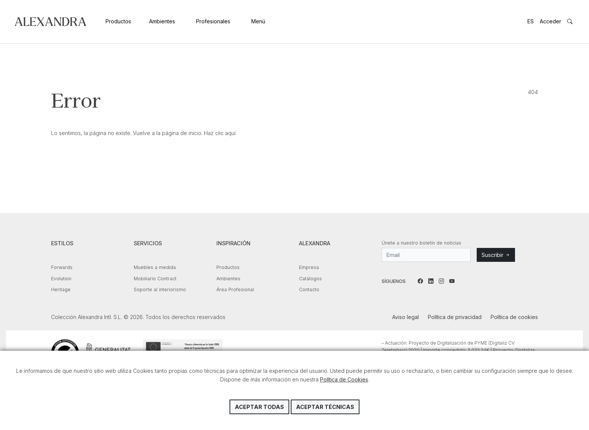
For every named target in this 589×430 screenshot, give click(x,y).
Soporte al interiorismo (160, 289)
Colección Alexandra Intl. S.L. (50, 21)
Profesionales (213, 21)
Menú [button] (258, 21)
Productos (118, 21)
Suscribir (496, 255)
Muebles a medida (155, 267)
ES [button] (530, 21)
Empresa (309, 267)
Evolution (61, 278)
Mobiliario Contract (155, 278)
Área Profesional (235, 289)
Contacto (309, 289)
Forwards (61, 267)
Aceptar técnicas (325, 407)
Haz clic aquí (220, 133)
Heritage (61, 289)
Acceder (550, 21)
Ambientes (162, 21)
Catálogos (310, 278)
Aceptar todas (259, 407)
